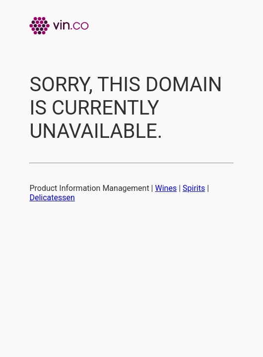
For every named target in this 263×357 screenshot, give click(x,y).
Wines (166, 188)
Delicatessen (51, 197)
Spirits (194, 188)
